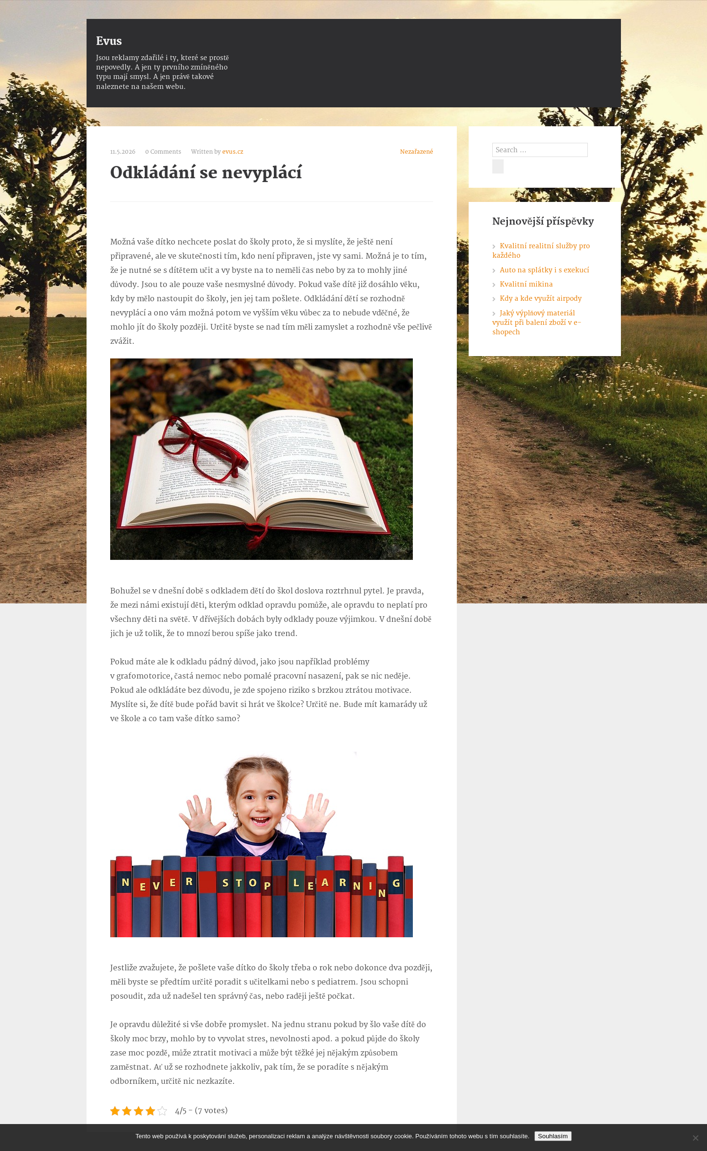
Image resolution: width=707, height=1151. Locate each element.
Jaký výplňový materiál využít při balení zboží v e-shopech (536, 323)
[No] (695, 1137)
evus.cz (232, 152)
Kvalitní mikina (526, 284)
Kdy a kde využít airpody (541, 299)
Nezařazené (416, 152)
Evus (109, 41)
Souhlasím (553, 1136)
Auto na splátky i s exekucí (544, 270)
